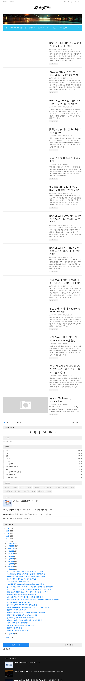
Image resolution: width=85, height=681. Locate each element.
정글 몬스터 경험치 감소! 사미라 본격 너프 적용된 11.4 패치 (28, 554)
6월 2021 (12, 521)
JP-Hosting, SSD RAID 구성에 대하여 (27, 463)
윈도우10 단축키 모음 (15, 590)
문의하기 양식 (68, 607)
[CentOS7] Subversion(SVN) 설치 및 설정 (23, 567)
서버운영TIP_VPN (12, 437)
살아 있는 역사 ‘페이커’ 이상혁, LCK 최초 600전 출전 (26, 559)
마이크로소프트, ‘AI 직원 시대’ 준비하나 (18, 480)
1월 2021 (12, 596)
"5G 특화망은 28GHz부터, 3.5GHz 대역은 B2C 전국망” (27, 546)
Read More (37, 64)
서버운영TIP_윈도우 (13, 429)
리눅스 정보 (41, 30)
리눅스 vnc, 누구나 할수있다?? (18, 585)
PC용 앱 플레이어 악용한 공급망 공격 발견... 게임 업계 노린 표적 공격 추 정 (34, 561)
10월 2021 (12, 510)
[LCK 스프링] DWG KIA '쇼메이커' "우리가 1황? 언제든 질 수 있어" (31, 549)
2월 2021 (12, 531)
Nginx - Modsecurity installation (52, 361)
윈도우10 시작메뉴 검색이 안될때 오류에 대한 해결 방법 (27, 574)
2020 (9, 599)
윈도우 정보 (32, 30)
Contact (13, 2)
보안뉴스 (8, 35)
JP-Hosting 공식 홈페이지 (19, 30)
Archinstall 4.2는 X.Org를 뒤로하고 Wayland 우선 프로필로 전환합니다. (29, 476)
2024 (9, 495)
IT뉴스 (49, 30)
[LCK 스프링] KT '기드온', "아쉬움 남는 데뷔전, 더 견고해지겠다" (30, 551)
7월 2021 (12, 518)
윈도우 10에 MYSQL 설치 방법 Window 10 (23, 577)
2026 (9, 490)
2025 (9, 493)
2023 (9, 498)
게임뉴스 (56, 30)
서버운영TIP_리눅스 (13, 439)
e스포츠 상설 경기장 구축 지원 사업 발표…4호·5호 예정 (27, 536)
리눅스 (9, 421)
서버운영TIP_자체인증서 (14, 434)
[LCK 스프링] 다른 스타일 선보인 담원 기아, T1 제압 (26, 533)
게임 (8, 418)
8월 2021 (12, 516)
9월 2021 (12, 513)
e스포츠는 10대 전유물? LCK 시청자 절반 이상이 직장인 (27, 538)
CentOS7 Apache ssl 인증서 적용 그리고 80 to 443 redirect (29, 569)
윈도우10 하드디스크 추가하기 (18, 572)
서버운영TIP (10, 426)
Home (6, 2)
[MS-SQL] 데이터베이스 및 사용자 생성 (21, 587)
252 (15, 384)
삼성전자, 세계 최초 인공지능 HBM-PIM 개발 (23, 556)
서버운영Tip (64, 30)
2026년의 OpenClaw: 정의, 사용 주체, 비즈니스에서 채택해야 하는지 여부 (29, 472)
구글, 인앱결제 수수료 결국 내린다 (53, 148)
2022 (9, 500)
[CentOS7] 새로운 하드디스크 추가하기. (22, 580)
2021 (9, 503)
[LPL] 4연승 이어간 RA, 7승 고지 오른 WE (57, 124)
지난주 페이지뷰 (17, 607)
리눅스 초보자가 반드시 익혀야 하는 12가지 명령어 (25, 582)
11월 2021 (12, 508)
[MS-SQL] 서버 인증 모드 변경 (18, 592)
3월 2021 (12, 528)
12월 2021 (12, 505)
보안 (8, 431)
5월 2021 (12, 523)
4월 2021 (12, 526)
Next (20, 384)
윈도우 (9, 412)
